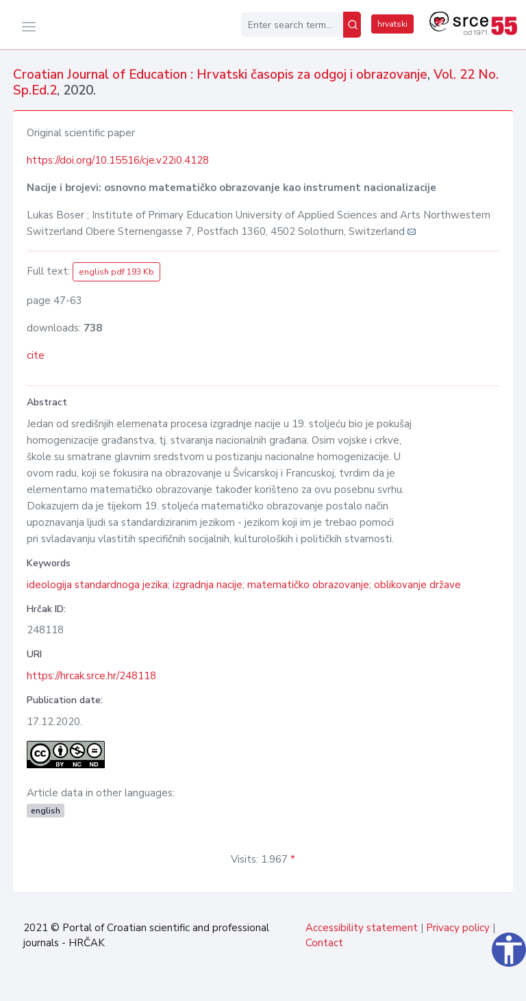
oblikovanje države (417, 585)
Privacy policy (458, 928)
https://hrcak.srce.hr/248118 (91, 676)
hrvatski (392, 23)
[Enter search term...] (292, 25)
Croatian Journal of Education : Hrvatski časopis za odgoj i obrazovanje (220, 75)
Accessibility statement (361, 928)
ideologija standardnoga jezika (97, 585)
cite (36, 355)
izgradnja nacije (207, 585)
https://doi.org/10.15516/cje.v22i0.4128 (118, 160)
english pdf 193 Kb (116, 271)
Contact (324, 943)
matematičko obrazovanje (308, 585)
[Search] (352, 25)
